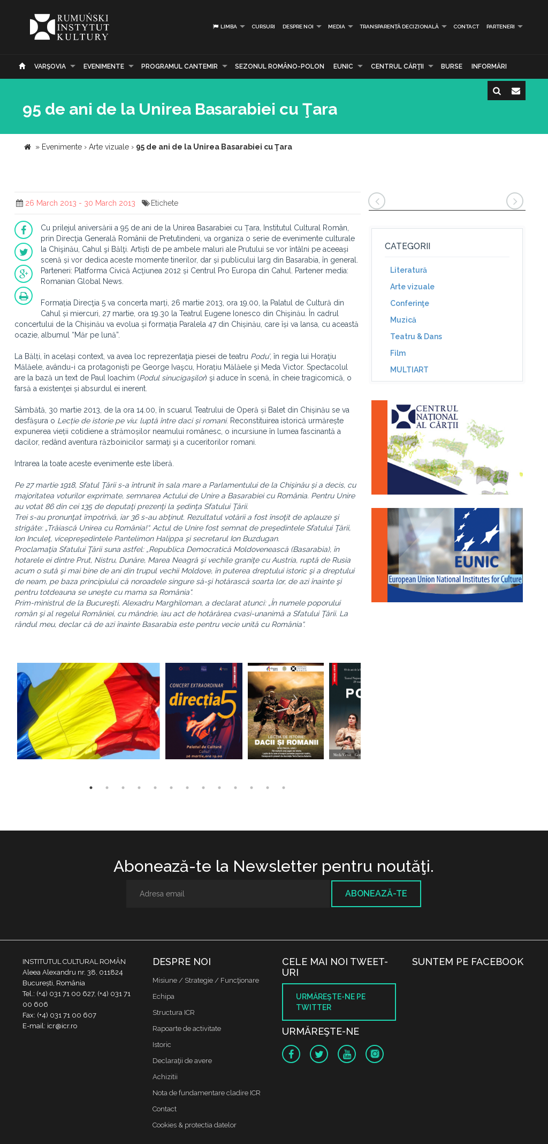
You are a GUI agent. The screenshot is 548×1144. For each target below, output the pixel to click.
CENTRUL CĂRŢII (397, 66)
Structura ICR (174, 1012)
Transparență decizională (399, 26)
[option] (88, 712)
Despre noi (298, 26)
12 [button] (267, 787)
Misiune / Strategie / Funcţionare (206, 980)
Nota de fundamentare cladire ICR (207, 1093)
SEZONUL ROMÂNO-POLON (279, 66)
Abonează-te (376, 893)
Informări (489, 66)
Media (336, 26)
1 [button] (91, 787)
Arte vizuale (412, 286)
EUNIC (343, 66)
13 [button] (283, 787)
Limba (224, 26)
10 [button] (235, 787)
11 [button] (251, 787)
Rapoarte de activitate (187, 1029)
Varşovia (50, 66)
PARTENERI (500, 26)
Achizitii (165, 1077)
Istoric (162, 1045)
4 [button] (139, 787)
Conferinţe (409, 303)
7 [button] (187, 787)
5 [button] (155, 787)
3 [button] (123, 787)
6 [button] (171, 787)
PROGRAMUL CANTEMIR (179, 66)
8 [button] (203, 787)
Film (398, 353)
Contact (466, 26)
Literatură (408, 270)
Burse (451, 66)
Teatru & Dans (416, 336)
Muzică (403, 320)
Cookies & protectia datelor (195, 1125)
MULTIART (409, 369)
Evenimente (103, 66)
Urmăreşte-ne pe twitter (331, 1002)
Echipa (163, 996)
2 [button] (107, 787)
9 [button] (219, 787)
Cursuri (263, 26)
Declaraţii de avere (182, 1061)
